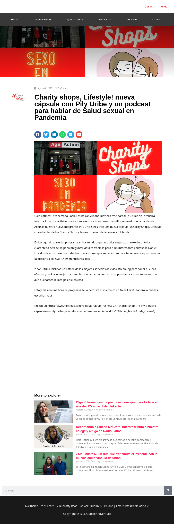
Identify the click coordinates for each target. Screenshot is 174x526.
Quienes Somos (43, 19)
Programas (105, 19)
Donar (148, 6)
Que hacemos (75, 19)
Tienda (163, 6)
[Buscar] (168, 490)
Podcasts (132, 19)
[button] (37, 134)
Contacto (157, 19)
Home (15, 19)
